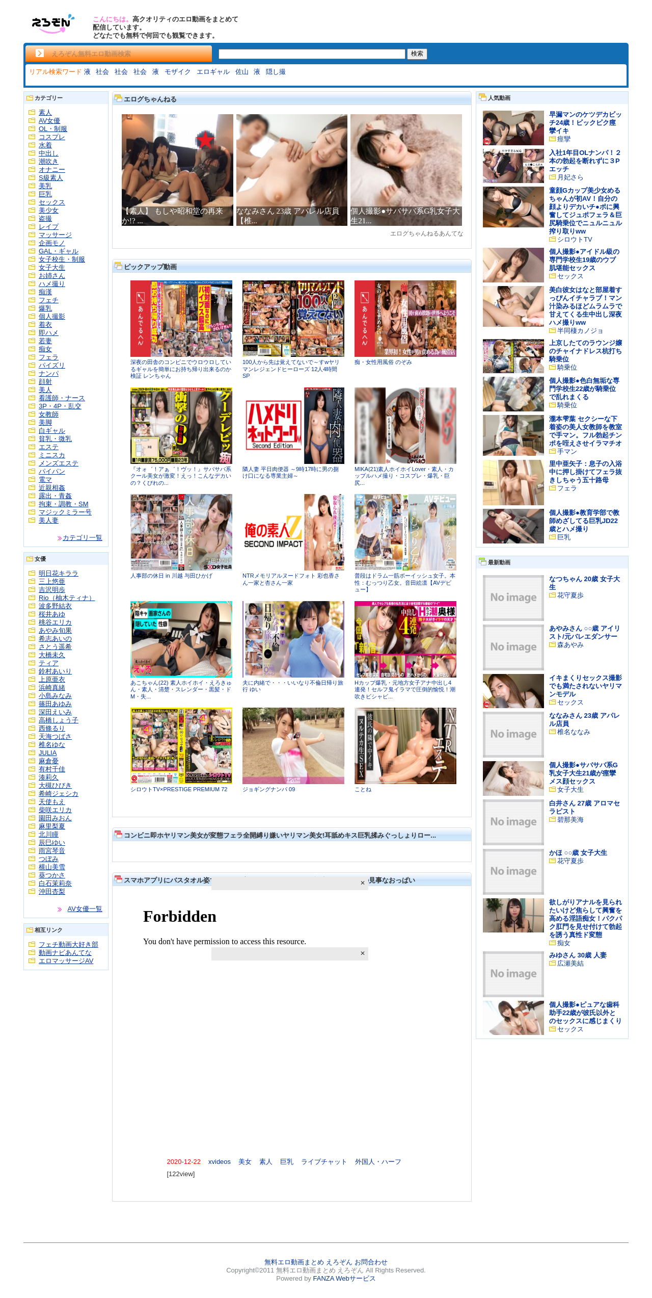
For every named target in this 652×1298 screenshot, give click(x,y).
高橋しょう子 (58, 720)
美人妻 (49, 520)
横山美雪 (52, 867)
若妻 (45, 341)
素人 (45, 112)
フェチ (49, 300)
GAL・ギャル (58, 251)
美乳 (45, 186)
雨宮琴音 (52, 850)
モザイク (178, 71)
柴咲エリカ (55, 810)
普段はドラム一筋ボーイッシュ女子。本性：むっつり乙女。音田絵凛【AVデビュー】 (405, 582)
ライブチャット (324, 1161)
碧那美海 (570, 819)
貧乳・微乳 (55, 439)
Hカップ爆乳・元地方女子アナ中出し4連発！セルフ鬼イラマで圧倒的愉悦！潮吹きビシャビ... (405, 689)
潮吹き (49, 161)
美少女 (49, 210)
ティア (49, 663)
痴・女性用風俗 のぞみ (383, 362)
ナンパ (49, 373)
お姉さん (52, 275)
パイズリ (52, 365)
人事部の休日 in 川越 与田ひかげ (171, 576)
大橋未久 (52, 655)
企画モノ (52, 243)
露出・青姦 (55, 496)
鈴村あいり (55, 671)
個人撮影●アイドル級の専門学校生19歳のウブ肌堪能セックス (584, 260)
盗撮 (45, 218)
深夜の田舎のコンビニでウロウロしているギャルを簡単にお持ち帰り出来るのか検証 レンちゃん (180, 369)
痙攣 (563, 139)
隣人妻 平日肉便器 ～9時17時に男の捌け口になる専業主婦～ (290, 472)
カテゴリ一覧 (82, 537)
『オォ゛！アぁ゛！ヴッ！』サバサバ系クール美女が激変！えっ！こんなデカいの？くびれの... (180, 476)
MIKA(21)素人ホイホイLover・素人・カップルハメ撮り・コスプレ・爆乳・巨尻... (404, 476)
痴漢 (45, 292)
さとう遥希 (55, 647)
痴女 (45, 349)
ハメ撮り (52, 284)
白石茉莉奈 (55, 883)
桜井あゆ (52, 614)
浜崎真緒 (52, 687)
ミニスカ (52, 455)
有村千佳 (52, 769)
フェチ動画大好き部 (68, 944)
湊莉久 (49, 777)
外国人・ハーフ (378, 1161)
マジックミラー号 (65, 512)
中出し (49, 153)
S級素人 (51, 177)
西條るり (52, 728)
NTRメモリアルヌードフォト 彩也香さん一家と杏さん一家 (291, 579)
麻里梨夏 (52, 826)
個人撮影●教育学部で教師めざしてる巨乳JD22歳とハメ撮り (584, 521)
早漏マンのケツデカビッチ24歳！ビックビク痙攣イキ (585, 123)
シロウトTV (574, 239)
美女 (245, 1161)
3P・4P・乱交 (60, 406)
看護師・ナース (62, 398)
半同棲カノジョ (580, 330)
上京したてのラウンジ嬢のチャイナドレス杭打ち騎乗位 (585, 351)
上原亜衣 (52, 679)
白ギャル (52, 430)
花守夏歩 (570, 595)
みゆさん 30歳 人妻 (578, 955)
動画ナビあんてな (65, 952)
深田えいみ (55, 712)
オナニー (52, 169)
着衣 (45, 324)
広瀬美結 (570, 963)
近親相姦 (52, 487)
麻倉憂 (49, 761)
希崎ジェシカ (58, 793)
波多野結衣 (55, 606)
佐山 (242, 71)
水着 (45, 145)
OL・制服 (53, 129)
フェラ (49, 357)
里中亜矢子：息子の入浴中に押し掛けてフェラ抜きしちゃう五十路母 (585, 472)
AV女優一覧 (85, 909)
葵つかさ (52, 875)
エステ (49, 447)
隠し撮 (276, 71)
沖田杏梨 (52, 891)
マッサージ (55, 235)
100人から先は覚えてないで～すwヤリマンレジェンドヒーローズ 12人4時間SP (291, 369)
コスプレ (52, 137)
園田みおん (55, 818)
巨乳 (45, 194)
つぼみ (49, 859)
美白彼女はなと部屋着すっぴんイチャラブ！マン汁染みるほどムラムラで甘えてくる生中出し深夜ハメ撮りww (585, 306)
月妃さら (570, 177)
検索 (417, 53)
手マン (567, 451)
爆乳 (45, 308)
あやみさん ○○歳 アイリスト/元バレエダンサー (584, 632)
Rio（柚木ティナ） (67, 598)
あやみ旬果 (55, 630)
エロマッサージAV (66, 961)
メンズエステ (58, 463)
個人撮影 (52, 316)
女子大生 (52, 267)
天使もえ (52, 802)
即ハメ (49, 332)
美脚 (45, 422)
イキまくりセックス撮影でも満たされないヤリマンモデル (585, 686)
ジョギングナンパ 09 (268, 789)
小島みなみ (55, 695)
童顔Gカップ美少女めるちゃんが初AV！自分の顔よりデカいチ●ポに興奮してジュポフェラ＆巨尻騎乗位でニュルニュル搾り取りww (585, 211)
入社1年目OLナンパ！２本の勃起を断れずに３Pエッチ (585, 161)
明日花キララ (58, 573)
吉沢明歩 (52, 589)
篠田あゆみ (55, 704)
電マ (45, 479)
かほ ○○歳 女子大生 (578, 852)
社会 (102, 71)
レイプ (49, 226)
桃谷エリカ (55, 622)
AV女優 (49, 120)
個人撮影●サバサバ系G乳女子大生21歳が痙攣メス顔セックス (583, 773)
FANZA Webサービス (344, 1278)
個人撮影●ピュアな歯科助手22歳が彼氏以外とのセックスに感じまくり (585, 1013)
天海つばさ (55, 736)
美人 (45, 390)
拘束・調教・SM (64, 504)
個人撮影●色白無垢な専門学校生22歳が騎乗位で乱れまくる (584, 389)
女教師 (49, 414)
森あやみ (570, 644)
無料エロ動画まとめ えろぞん (308, 1262)
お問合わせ (371, 1262)
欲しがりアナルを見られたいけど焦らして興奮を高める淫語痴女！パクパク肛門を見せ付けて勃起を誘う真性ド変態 (585, 918)
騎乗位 (567, 367)
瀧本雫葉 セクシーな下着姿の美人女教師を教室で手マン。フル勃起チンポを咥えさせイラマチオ (585, 431)
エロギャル (213, 71)
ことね (363, 789)
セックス (52, 202)
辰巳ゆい (52, 842)
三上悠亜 (52, 581)
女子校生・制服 (62, 259)
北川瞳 (49, 834)
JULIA (48, 753)
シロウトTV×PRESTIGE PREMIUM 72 (178, 789)
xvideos (219, 1161)
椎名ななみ (573, 732)
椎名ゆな (52, 744)
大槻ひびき (55, 785)
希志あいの (55, 638)
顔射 (45, 381)
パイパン (52, 471)
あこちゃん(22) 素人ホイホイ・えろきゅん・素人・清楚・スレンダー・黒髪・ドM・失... (181, 689)
